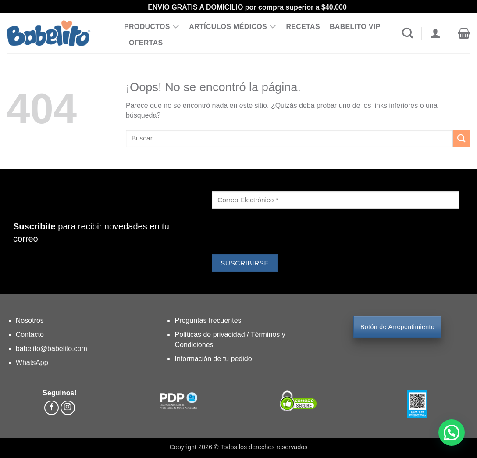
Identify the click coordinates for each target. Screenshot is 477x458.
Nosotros (30, 320)
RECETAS (303, 26)
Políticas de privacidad (210, 334)
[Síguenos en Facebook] (51, 408)
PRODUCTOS (151, 26)
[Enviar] (461, 138)
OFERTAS (146, 43)
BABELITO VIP (355, 26)
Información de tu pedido (213, 358)
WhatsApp (32, 362)
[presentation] (278, 233)
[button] (464, 33)
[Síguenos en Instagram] (68, 408)
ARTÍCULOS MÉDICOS (232, 26)
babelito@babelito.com (51, 348)
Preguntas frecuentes (207, 320)
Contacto (30, 334)
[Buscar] (407, 33)
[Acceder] (435, 33)
